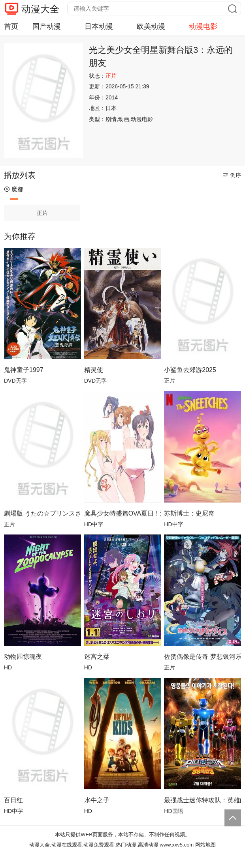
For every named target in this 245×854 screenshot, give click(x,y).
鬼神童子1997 (23, 369)
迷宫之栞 (96, 656)
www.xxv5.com (177, 845)
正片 (42, 213)
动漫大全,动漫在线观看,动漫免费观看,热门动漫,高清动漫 (93, 845)
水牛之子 (96, 800)
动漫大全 (40, 9)
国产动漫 (46, 26)
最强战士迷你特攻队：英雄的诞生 (202, 800)
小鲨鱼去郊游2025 (190, 369)
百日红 (13, 800)
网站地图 (205, 845)
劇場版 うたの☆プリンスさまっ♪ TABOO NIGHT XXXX (42, 513)
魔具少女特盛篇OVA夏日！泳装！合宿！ (122, 513)
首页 (11, 26)
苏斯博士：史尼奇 (189, 513)
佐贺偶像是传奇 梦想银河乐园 (202, 656)
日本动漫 (99, 26)
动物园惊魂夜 (23, 656)
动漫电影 (203, 26)
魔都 (13, 189)
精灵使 (93, 369)
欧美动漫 (151, 26)
